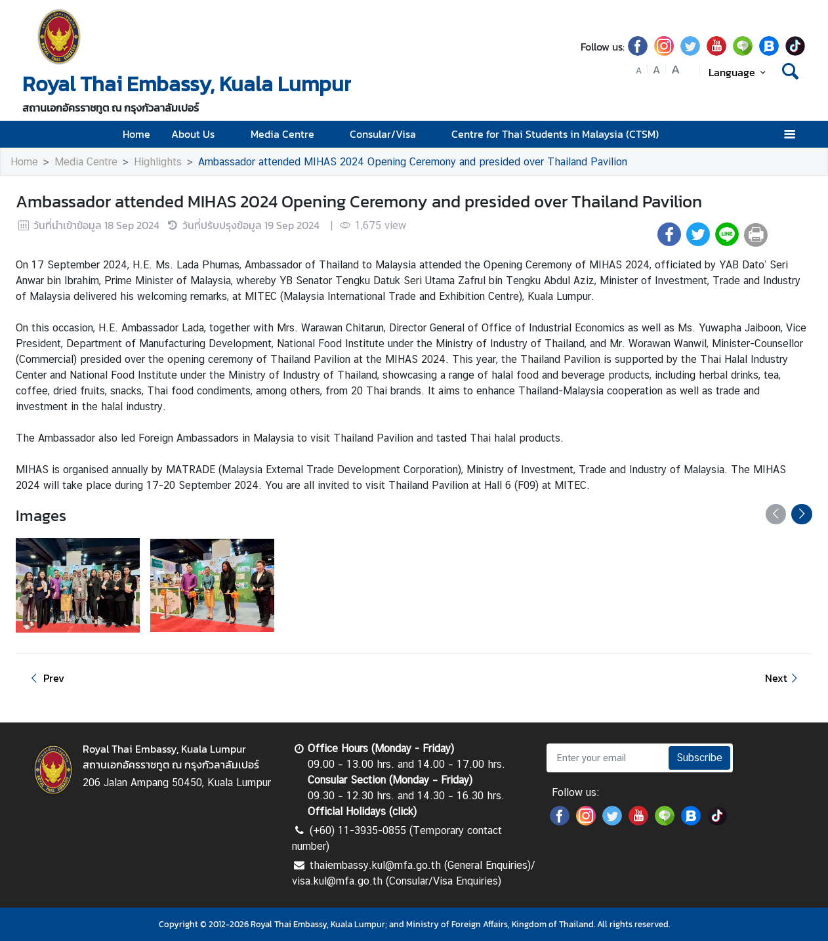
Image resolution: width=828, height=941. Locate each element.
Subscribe (699, 757)
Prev (45, 678)
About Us (200, 134)
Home (136, 134)
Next (783, 678)
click (402, 811)
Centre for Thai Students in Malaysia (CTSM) (562, 134)
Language (739, 72)
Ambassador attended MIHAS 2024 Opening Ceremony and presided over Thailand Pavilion (412, 162)
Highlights (158, 162)
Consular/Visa (390, 134)
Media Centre (290, 134)
